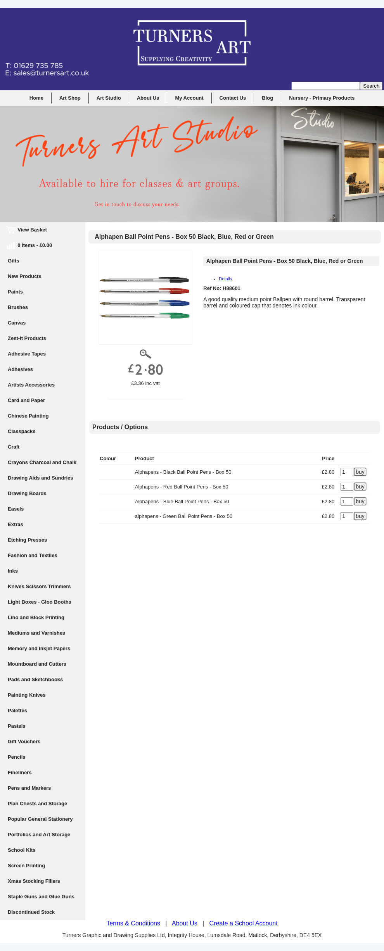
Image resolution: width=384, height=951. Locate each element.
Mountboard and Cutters (37, 664)
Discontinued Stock (31, 912)
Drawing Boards (27, 493)
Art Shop (70, 98)
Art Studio (109, 98)
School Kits (22, 850)
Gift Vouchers (24, 741)
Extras (15, 524)
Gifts (13, 261)
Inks (13, 571)
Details (225, 278)
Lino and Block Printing (36, 617)
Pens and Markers (29, 788)
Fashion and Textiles (32, 555)
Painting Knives (27, 695)
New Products (25, 276)
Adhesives (20, 369)
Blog (267, 98)
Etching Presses (27, 540)
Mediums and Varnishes (36, 633)
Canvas (17, 323)
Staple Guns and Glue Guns (41, 896)
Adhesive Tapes (27, 354)
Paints (15, 292)
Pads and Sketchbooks (35, 679)
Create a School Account (243, 923)
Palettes (17, 710)
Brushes (18, 307)
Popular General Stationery (40, 819)
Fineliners (19, 772)
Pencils (17, 757)
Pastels (17, 726)
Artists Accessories (31, 385)
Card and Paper (26, 400)
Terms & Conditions (133, 923)
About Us (148, 98)
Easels (16, 509)
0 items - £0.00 (30, 245)
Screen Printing (26, 865)
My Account (189, 98)
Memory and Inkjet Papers (39, 648)
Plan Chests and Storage (37, 803)
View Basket (27, 230)
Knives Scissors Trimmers (39, 586)
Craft (13, 447)
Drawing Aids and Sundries (40, 478)
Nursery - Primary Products (322, 98)
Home (36, 98)
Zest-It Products (27, 338)
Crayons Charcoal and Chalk (42, 462)
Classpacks (22, 431)
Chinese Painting (28, 416)
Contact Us (233, 98)
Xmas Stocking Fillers (34, 881)
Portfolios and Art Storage (39, 834)
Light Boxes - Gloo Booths (39, 602)
